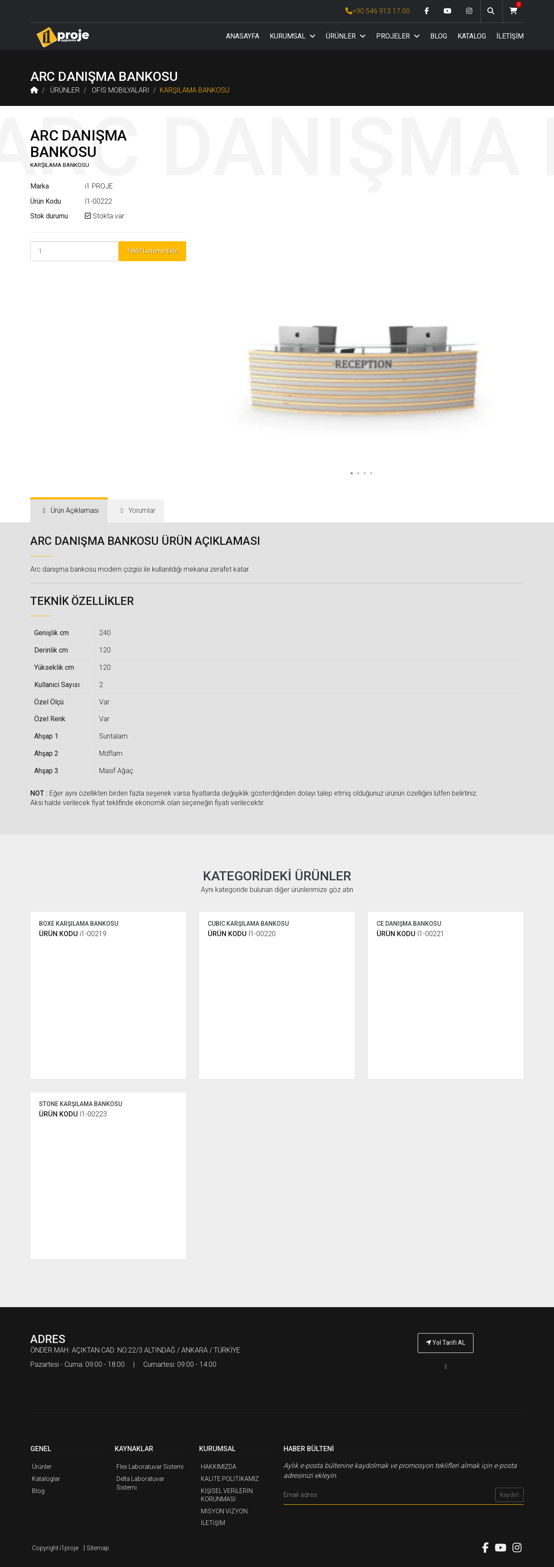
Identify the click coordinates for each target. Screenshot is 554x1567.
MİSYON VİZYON (224, 1511)
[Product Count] (74, 251)
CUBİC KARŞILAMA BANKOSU (248, 923)
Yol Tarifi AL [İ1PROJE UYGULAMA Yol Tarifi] (445, 1342)
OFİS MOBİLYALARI (120, 90)
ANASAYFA (242, 36)
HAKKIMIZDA (218, 1466)
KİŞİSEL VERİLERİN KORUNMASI (227, 1495)
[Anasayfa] (62, 37)
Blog (38, 1490)
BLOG (438, 36)
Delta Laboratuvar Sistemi (140, 1483)
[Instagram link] (469, 11)
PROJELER (398, 36)
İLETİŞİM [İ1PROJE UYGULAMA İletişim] (213, 1522)
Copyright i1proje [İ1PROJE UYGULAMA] (55, 1548)
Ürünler (42, 1466)
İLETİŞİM (510, 36)
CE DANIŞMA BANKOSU (409, 923)
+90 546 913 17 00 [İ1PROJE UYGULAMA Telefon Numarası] (377, 11)
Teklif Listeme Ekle (152, 250)
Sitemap (98, 1548)
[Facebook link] (426, 11)
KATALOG (471, 36)
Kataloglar (46, 1478)
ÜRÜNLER (346, 36)
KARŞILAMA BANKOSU (194, 90)
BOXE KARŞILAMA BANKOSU (78, 923)
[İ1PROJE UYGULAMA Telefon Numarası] (446, 1367)
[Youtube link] (447, 11)
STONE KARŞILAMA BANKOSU (80, 1103)
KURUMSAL (293, 36)
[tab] (69, 510)
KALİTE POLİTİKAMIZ (230, 1478)
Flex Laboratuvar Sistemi (150, 1466)
